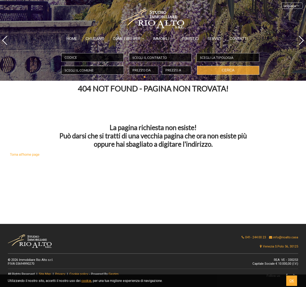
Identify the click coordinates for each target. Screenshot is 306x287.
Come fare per (128, 38)
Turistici (190, 38)
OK (291, 281)
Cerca (228, 70)
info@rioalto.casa (285, 237)
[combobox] (160, 57)
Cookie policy (78, 274)
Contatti (239, 38)
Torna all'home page (25, 155)
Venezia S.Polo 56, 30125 (278, 246)
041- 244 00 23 (255, 237)
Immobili (163, 38)
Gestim (114, 274)
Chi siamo (95, 38)
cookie (86, 281)
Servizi (214, 38)
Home (72, 38)
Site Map (45, 274)
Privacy (60, 274)
